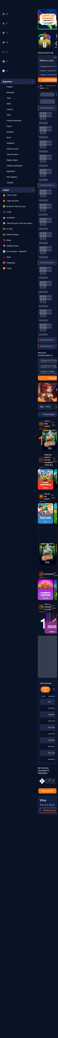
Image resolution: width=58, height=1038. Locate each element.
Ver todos (53, 424)
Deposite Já (47, 791)
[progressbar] (47, 94)
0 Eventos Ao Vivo (50, 87)
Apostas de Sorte (45, 689)
